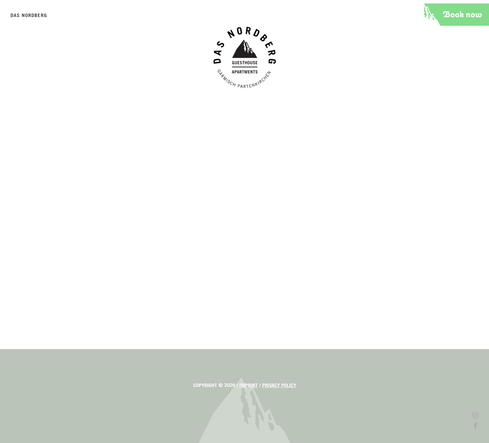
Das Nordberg (28, 15)
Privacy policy (279, 385)
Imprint (248, 385)
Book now (462, 14)
